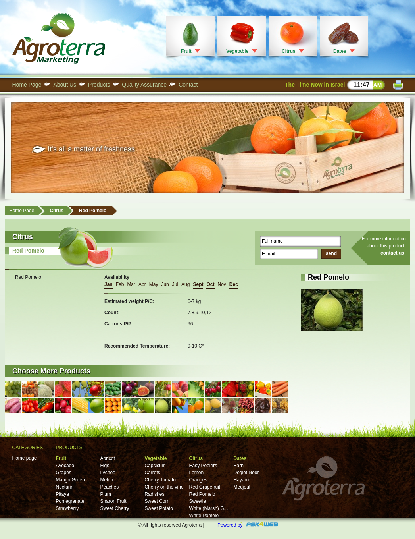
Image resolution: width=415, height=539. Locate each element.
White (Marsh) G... (208, 508)
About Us (64, 84)
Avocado (65, 465)
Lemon (196, 472)
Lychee (107, 472)
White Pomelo (204, 515)
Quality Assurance (144, 84)
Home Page (27, 84)
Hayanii (242, 480)
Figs (105, 465)
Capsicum (155, 465)
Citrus (289, 51)
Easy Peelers (203, 465)
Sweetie (197, 501)
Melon (106, 480)
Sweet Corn (157, 501)
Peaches (109, 487)
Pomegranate (70, 501)
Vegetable (237, 51)
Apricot (107, 458)
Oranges (198, 480)
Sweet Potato (159, 508)
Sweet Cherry (114, 508)
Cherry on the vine (164, 487)
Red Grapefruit (205, 487)
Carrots (152, 472)
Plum (105, 494)
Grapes (63, 472)
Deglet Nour (246, 472)
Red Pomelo (92, 210)
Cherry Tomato (160, 480)
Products (99, 84)
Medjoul (242, 487)
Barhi (239, 465)
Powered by (247, 525)
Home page (24, 458)
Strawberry (67, 508)
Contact (188, 84)
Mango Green (70, 480)
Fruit (186, 51)
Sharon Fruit (113, 501)
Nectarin (65, 487)
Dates (339, 51)
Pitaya (62, 494)
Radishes (155, 494)
